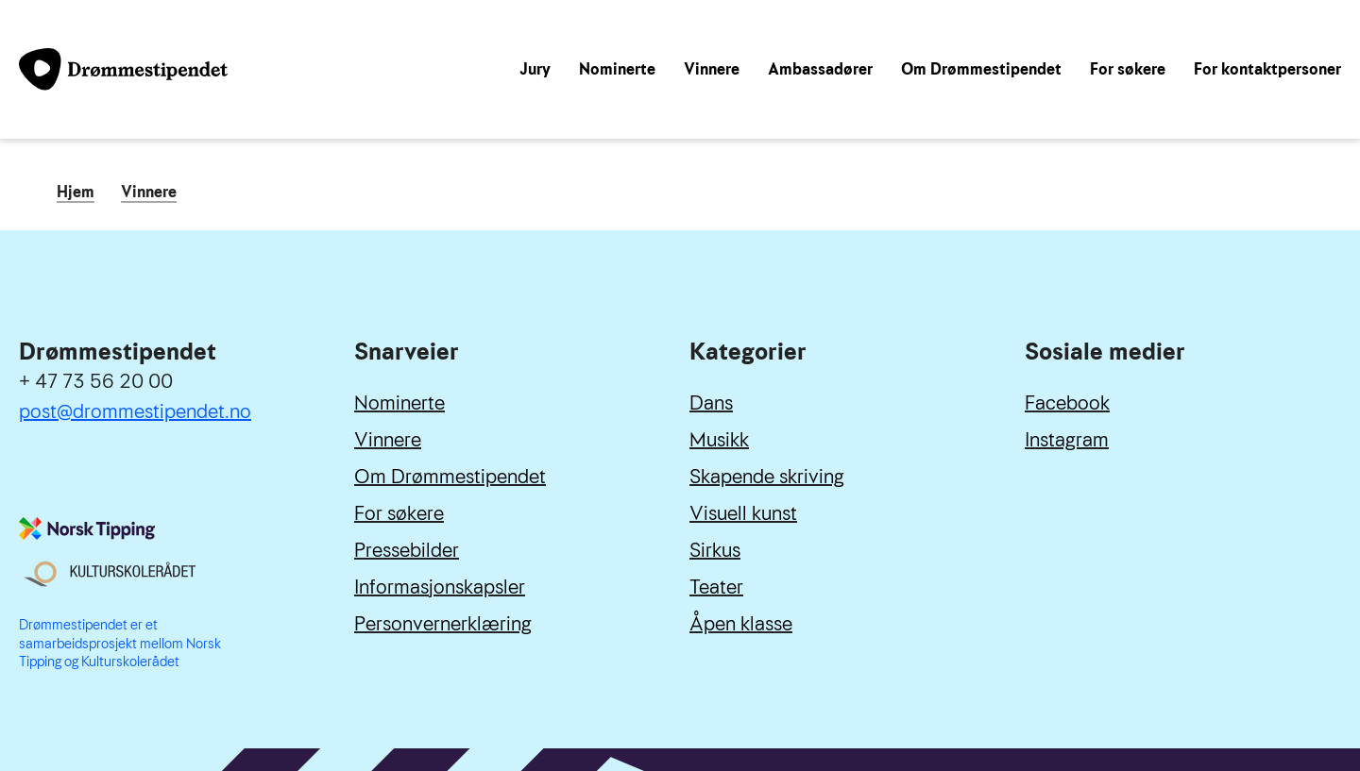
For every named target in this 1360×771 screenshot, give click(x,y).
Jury (535, 69)
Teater (716, 587)
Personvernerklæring (443, 624)
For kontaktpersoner (1267, 69)
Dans (711, 403)
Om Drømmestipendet (981, 69)
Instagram (1067, 440)
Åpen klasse (740, 624)
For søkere (1127, 69)
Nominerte (617, 69)
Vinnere (712, 69)
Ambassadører (820, 69)
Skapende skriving (766, 476)
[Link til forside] (123, 69)
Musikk (719, 440)
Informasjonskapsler (439, 587)
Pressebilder (406, 550)
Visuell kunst (743, 513)
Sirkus (714, 550)
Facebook (1067, 403)
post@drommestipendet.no (135, 411)
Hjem (75, 193)
